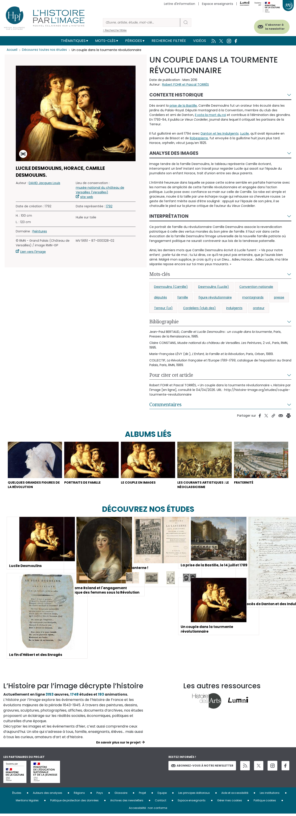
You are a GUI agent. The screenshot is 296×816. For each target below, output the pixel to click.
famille (182, 297)
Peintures (39, 231)
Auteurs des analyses (47, 795)
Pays (99, 795)
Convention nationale (256, 286)
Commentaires (165, 404)
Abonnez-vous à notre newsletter (202, 767)
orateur (258, 308)
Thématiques (73, 40)
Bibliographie (164, 321)
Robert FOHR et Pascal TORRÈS (185, 84)
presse (279, 297)
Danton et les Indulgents (220, 133)
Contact (160, 802)
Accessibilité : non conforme (148, 810)
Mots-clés (105, 40)
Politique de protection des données (74, 802)
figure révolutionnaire (215, 297)
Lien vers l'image (33, 251)
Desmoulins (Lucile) (213, 286)
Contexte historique (176, 95)
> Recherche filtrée (115, 30)
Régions (79, 795)
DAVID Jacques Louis (44, 183)
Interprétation (168, 216)
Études (16, 795)
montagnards (253, 297)
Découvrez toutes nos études (46, 50)
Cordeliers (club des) (199, 308)
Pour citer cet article (171, 375)
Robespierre (199, 138)
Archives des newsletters (126, 802)
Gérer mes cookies (229, 802)
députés (160, 297)
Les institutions (270, 795)
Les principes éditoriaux (194, 795)
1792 (109, 206)
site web (86, 197)
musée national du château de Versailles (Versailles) (100, 189)
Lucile (244, 133)
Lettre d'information (179, 3)
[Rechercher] (141, 22)
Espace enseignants (217, 3)
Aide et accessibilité (234, 795)
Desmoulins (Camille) (171, 286)
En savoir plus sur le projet (118, 744)
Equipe (162, 795)
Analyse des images (173, 153)
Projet (142, 795)
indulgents (234, 308)
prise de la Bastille (183, 105)
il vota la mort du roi (210, 115)
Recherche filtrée (169, 40)
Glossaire (120, 795)
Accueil (12, 50)
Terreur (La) (163, 308)
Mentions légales (27, 802)
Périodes (133, 40)
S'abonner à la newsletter (271, 26)
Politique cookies (265, 802)
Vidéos (199, 40)
